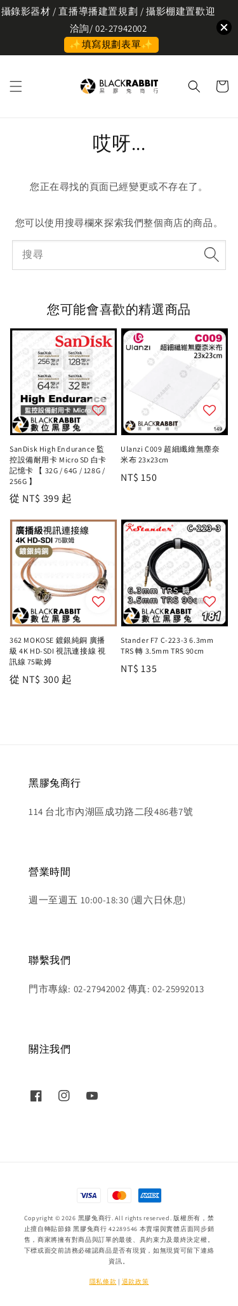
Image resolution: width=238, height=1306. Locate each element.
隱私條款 (103, 1281)
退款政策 (135, 1281)
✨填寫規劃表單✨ (111, 44)
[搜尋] (211, 255)
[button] (16, 86)
